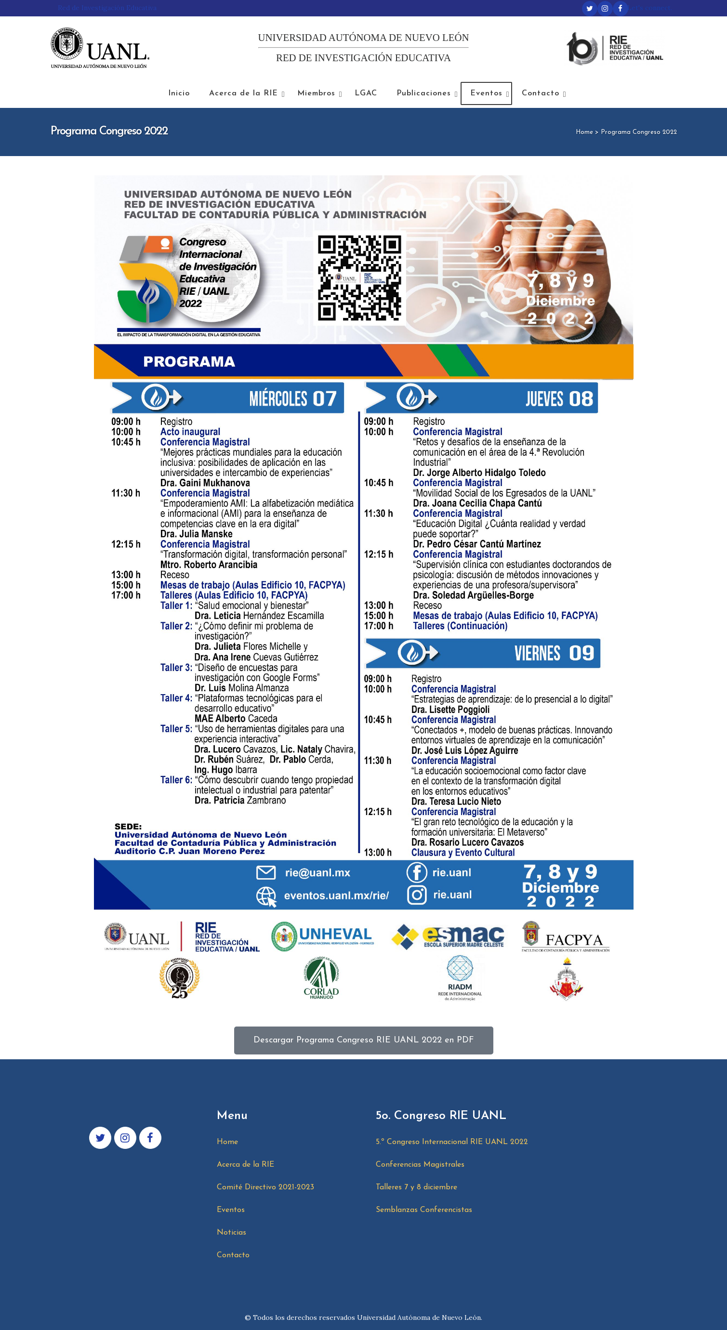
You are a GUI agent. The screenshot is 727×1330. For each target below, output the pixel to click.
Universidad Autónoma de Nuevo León (419, 1317)
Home (584, 132)
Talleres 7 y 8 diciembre (416, 1187)
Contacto (233, 1255)
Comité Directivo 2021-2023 (265, 1187)
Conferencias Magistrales (420, 1165)
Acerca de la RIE (245, 1165)
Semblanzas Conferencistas (424, 1210)
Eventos (231, 1210)
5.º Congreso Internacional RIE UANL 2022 (452, 1142)
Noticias (231, 1233)
